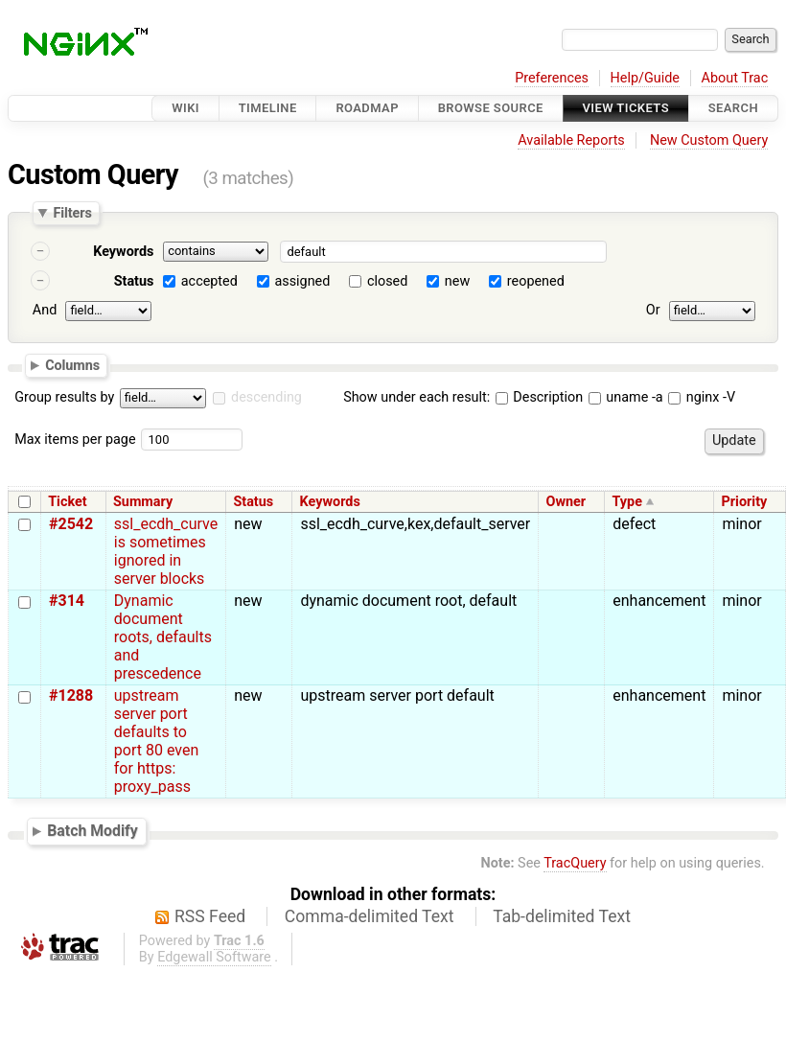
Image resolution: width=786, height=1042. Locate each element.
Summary (143, 502)
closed (387, 281)
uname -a (626, 397)
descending (266, 397)
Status (134, 281)
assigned (302, 281)
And (45, 310)
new (457, 281)
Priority (745, 502)
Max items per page (74, 439)
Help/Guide (645, 78)
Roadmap (367, 108)
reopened (536, 281)
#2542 (71, 524)
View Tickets (626, 108)
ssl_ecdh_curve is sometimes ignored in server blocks (166, 551)
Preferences (552, 78)
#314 (66, 600)
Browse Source (490, 108)
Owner (565, 502)
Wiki (185, 108)
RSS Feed (209, 916)
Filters (72, 212)
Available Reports (571, 140)
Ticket (67, 502)
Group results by (64, 397)
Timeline (268, 108)
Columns (72, 364)
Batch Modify (92, 831)
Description (539, 397)
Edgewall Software (214, 957)
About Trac (735, 78)
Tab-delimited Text (562, 916)
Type (626, 502)
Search (733, 108)
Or (653, 310)
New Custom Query (709, 140)
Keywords (123, 251)
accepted (209, 281)
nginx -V (701, 397)
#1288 (71, 695)
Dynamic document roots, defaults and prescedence (163, 637)
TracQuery (574, 863)
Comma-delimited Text (369, 916)
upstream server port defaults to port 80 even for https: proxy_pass (156, 741)
